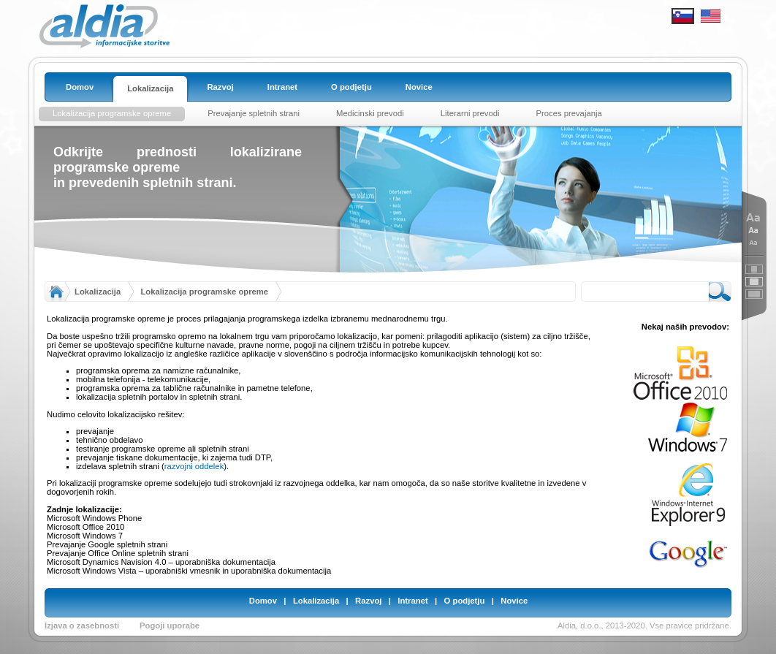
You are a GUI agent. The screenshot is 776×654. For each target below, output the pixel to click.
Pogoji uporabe (169, 625)
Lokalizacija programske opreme (204, 291)
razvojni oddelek (194, 466)
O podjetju (464, 600)
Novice (514, 600)
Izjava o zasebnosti (82, 625)
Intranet (412, 600)
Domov (263, 600)
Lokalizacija (98, 291)
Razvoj (368, 600)
